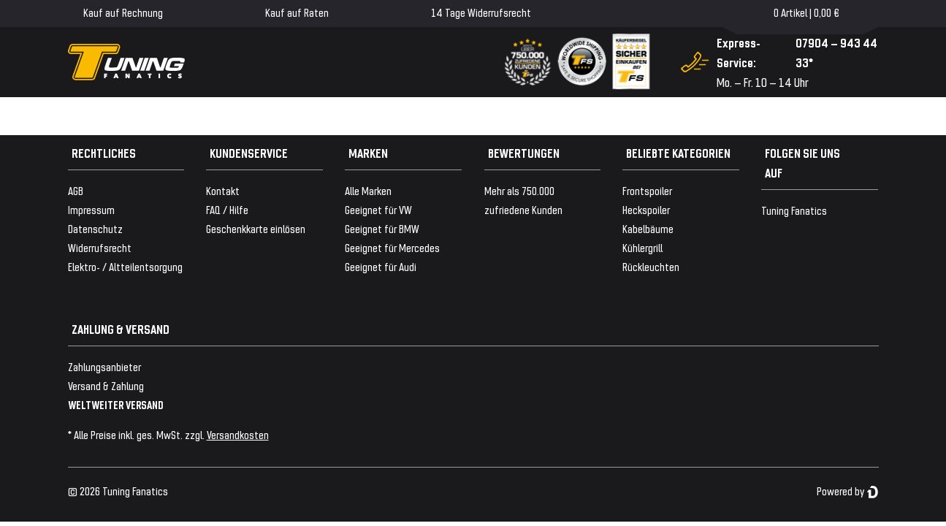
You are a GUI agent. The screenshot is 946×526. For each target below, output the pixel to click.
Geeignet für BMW (382, 228)
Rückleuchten (650, 266)
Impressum (91, 209)
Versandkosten (238, 434)
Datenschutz (95, 228)
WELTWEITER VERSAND (116, 404)
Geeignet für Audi (380, 266)
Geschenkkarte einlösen (255, 228)
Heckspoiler (646, 209)
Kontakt (223, 190)
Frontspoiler (647, 190)
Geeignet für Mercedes (392, 247)
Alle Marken (368, 190)
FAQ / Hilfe (227, 209)
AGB (75, 190)
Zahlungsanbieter (104, 366)
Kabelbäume (648, 228)
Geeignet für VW (378, 209)
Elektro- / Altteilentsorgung (125, 266)
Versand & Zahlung (106, 385)
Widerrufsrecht (99, 247)
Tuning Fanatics (794, 210)
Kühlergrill (642, 247)
